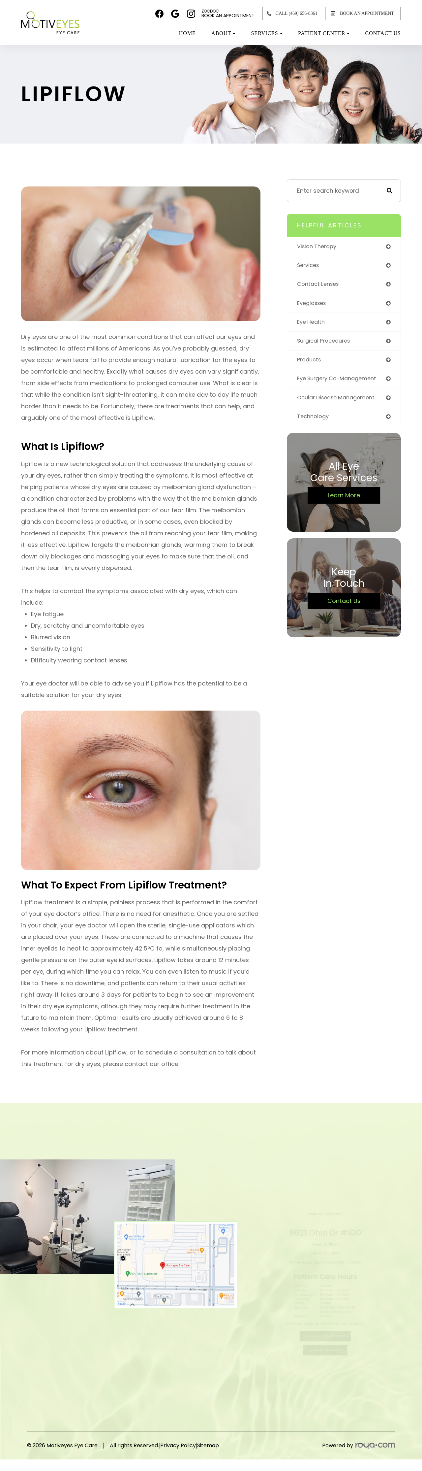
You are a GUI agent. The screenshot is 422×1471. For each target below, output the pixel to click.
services (309, 266)
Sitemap (230, 1445)
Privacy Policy (189, 1445)
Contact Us (383, 33)
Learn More (344, 500)
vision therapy (318, 247)
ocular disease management (339, 401)
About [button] (223, 33)
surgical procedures (326, 343)
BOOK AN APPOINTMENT (361, 13)
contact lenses (320, 285)
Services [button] (266, 33)
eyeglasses (313, 305)
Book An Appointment (228, 13)
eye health (312, 324)
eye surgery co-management (340, 382)
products (310, 363)
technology (314, 421)
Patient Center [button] (323, 33)
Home (187, 33)
